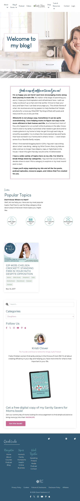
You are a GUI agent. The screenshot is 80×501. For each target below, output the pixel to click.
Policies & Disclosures (38, 487)
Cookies (26, 487)
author (9, 277)
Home (8, 454)
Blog (9, 465)
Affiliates (66, 487)
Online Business (21, 466)
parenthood (20, 281)
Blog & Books (14, 6)
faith (33, 277)
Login (73, 6)
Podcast (22, 6)
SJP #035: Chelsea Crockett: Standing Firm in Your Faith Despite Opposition (20, 269)
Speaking (33, 458)
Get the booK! (15, 424)
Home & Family (21, 456)
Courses (9, 460)
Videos (29, 6)
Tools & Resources (56, 5)
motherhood (11, 281)
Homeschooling (21, 460)
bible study (17, 277)
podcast (29, 281)
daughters (26, 277)
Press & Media (34, 462)
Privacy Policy (17, 487)
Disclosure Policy (54, 487)
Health (21, 463)
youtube (9, 284)
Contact (67, 6)
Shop (49, 6)
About (6, 6)
